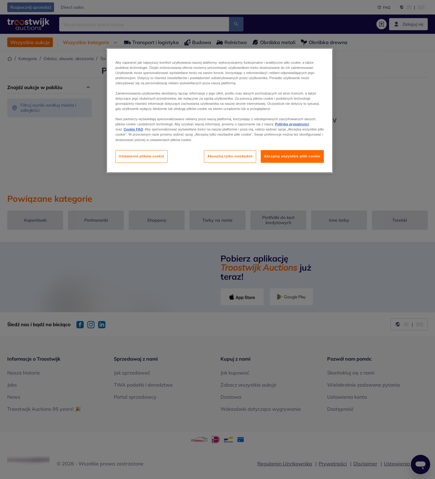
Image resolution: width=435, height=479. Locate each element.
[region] (219, 110)
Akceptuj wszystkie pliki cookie (292, 156)
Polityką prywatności (292, 124)
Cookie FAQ (133, 129)
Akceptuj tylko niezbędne (230, 156)
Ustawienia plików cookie (141, 156)
